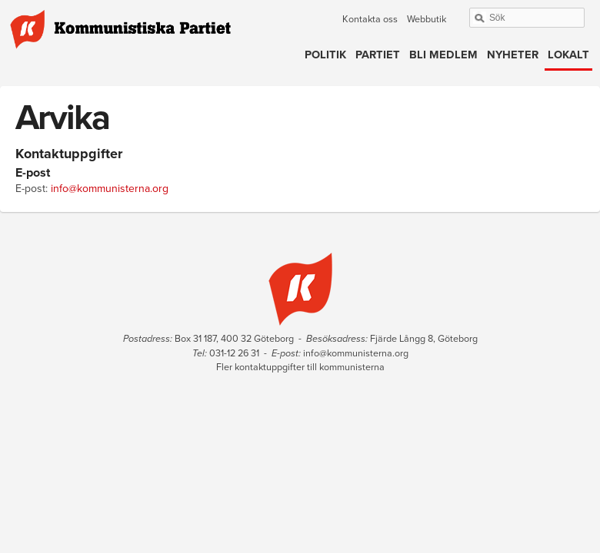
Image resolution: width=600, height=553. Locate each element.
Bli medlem (443, 54)
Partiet (377, 54)
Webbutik (426, 19)
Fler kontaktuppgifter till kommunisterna (300, 367)
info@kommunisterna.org (109, 188)
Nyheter (512, 54)
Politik (325, 54)
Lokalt (568, 54)
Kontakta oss (370, 19)
